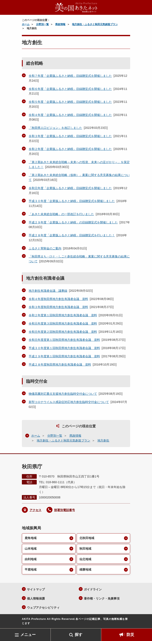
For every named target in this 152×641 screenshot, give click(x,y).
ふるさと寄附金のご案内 (45, 248)
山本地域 (31, 548)
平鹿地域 (31, 569)
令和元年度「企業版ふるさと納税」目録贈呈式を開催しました (70, 188)
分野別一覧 (42, 24)
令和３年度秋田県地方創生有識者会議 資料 (58, 307)
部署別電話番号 (64, 510)
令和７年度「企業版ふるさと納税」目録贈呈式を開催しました (70, 75)
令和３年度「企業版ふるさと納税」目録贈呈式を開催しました (70, 136)
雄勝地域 (85, 569)
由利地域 (31, 559)
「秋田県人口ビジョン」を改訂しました (55, 127)
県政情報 (60, 24)
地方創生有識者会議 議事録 (48, 290)
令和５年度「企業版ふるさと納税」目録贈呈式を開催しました (70, 101)
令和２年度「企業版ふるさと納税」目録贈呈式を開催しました (70, 149)
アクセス (35, 510)
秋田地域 (85, 548)
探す (78, 635)
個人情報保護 (36, 598)
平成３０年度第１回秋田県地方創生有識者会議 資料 (64, 348)
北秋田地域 (86, 538)
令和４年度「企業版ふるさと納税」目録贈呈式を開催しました (70, 115)
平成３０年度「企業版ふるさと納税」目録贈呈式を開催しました (72, 201)
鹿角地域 (31, 538)
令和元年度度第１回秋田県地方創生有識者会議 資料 (64, 339)
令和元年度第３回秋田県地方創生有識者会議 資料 (63, 323)
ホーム (26, 24)
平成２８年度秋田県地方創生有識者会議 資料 (60, 364)
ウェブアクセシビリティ (43, 607)
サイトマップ (36, 589)
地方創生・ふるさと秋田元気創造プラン (95, 24)
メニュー (28, 635)
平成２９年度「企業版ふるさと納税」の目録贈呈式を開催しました (73, 222)
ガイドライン (93, 589)
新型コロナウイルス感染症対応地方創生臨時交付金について (69, 402)
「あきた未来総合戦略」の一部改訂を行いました (61, 214)
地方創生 (103, 440)
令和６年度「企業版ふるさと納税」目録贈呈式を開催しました (70, 89)
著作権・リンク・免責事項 (102, 598)
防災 (130, 635)
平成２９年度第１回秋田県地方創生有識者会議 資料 (64, 356)
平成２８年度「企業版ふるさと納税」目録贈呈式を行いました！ (72, 235)
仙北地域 (85, 559)
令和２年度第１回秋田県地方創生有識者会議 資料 (63, 315)
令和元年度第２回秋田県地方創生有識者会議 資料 (63, 331)
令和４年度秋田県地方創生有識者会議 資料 (58, 299)
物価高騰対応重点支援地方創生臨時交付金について (63, 393)
